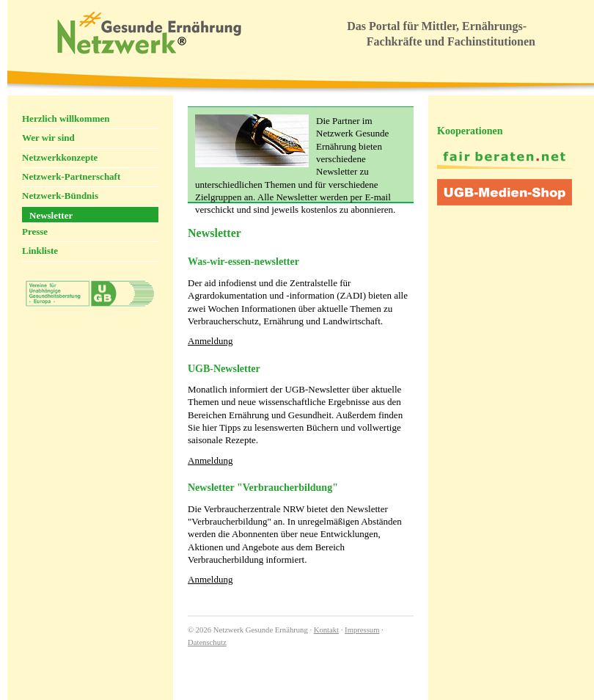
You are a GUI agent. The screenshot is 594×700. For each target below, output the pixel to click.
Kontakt (326, 630)
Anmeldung (210, 340)
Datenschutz (207, 642)
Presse (35, 231)
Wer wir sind (48, 137)
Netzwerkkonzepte (60, 157)
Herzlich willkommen (66, 118)
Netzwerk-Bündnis (60, 195)
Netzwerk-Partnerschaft (71, 176)
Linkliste (40, 250)
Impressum (362, 630)
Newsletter (51, 215)
